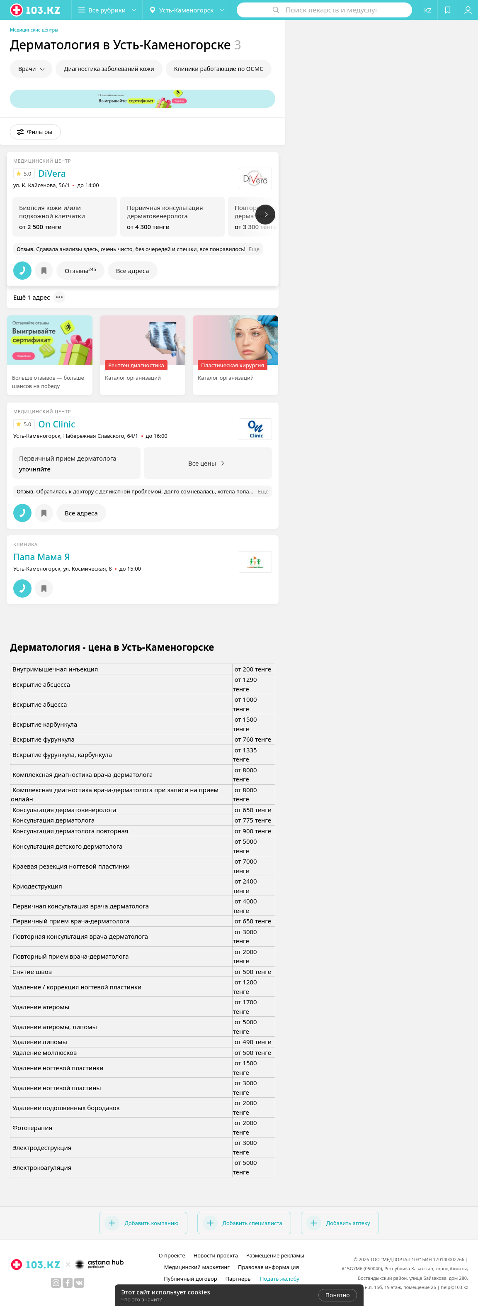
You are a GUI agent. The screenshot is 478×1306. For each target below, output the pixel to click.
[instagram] (56, 1283)
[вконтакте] (79, 1283)
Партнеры (239, 1278)
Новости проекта (216, 1255)
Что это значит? (141, 1299)
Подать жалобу (279, 1278)
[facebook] (68, 1283)
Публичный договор (190, 1278)
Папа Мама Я (41, 557)
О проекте (172, 1255)
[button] (107, 10)
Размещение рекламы (275, 1255)
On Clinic (56, 424)
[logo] (35, 10)
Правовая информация (268, 1267)
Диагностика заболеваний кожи (109, 69)
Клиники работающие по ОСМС (218, 69)
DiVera (52, 173)
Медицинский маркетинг (197, 1267)
